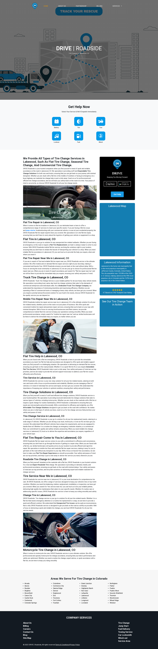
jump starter (30, 230)
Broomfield (28, 593)
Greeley (84, 586)
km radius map (117, 231)
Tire (78, 127)
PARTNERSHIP (81, 6)
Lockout (56, 142)
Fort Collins (57, 600)
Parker (112, 586)
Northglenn (113, 583)
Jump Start (123, 626)
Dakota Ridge (57, 588)
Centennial (28, 600)
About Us (27, 623)
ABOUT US (62, 6)
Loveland (84, 603)
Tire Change (123, 623)
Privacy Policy (75, 645)
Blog (25, 635)
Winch (101, 142)
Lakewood (85, 596)
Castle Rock (29, 598)
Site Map (27, 638)
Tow (100, 127)
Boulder (27, 588)
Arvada (27, 583)
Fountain (56, 603)
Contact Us (28, 632)
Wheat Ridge (114, 600)
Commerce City (58, 586)
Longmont (84, 600)
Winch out (122, 638)
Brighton (27, 591)
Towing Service (125, 632)
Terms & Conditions (62, 645)
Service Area (124, 641)
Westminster (114, 598)
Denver (55, 591)
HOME (46, 6)
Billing (99, 6)
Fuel (78, 142)
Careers (27, 629)
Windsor (113, 603)
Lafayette (84, 593)
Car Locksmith (125, 635)
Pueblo (112, 588)
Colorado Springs (31, 603)
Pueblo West (114, 591)
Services (117, 6)
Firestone (56, 598)
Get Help (117, 194)
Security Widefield (116, 593)
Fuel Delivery (124, 629)
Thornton (113, 596)
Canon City (28, 596)
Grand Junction (86, 583)
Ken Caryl (84, 591)
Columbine (56, 583)
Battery (56, 127)
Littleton (84, 598)
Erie (54, 596)
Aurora (27, 586)
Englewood (57, 593)
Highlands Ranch (87, 588)
